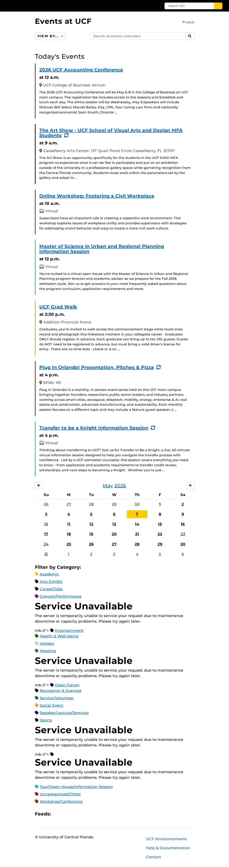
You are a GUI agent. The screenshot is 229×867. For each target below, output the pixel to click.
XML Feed (80, 814)
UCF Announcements (166, 839)
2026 (120, 485)
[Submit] (219, 6)
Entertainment (69, 630)
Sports (46, 720)
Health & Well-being (59, 636)
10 (46, 524)
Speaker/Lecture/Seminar (64, 713)
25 (69, 544)
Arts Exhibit (51, 581)
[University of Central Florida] (40, 5)
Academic (49, 574)
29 (114, 504)
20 (114, 534)
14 (137, 524)
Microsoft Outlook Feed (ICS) (65, 814)
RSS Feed (72, 814)
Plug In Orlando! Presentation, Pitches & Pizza (96, 367)
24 (46, 544)
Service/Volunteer (57, 698)
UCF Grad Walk (58, 307)
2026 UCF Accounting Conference (81, 70)
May (108, 485)
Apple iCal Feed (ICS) (57, 814)
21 (137, 534)
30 (137, 504)
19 (91, 534)
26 (46, 504)
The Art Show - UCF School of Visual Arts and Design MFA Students (111, 133)
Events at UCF (63, 21)
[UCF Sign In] (144, 6)
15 (160, 524)
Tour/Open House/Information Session (76, 787)
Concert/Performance (61, 596)
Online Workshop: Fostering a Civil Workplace (96, 196)
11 (68, 524)
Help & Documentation (168, 848)
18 (69, 534)
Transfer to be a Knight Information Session (93, 428)
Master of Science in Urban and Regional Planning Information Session (101, 248)
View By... (48, 36)
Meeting (48, 651)
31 (46, 554)
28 (91, 504)
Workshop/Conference (61, 801)
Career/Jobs (51, 589)
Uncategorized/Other (60, 794)
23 (183, 534)
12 (91, 524)
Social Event (51, 705)
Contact (153, 857)
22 (160, 534)
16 (183, 524)
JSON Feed (88, 814)
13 (114, 524)
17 (46, 534)
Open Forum (67, 685)
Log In (188, 22)
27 (69, 504)
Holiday (47, 643)
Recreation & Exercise (61, 690)
